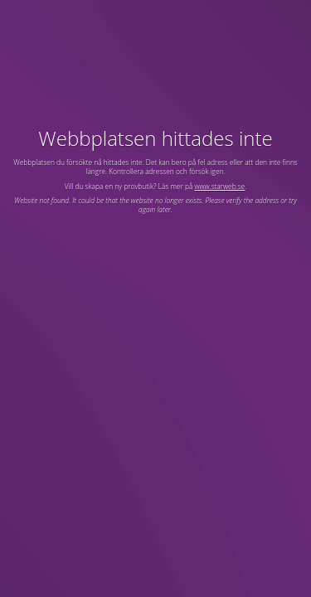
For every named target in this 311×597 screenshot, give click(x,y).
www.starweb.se (220, 186)
